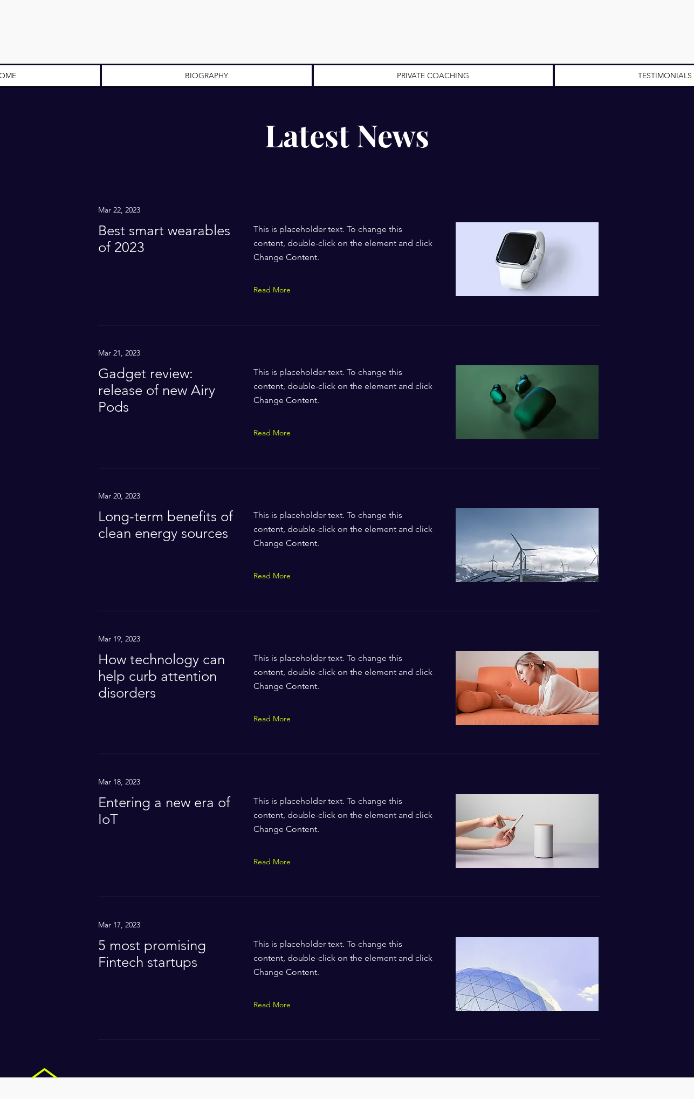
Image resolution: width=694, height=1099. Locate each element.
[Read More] (274, 290)
